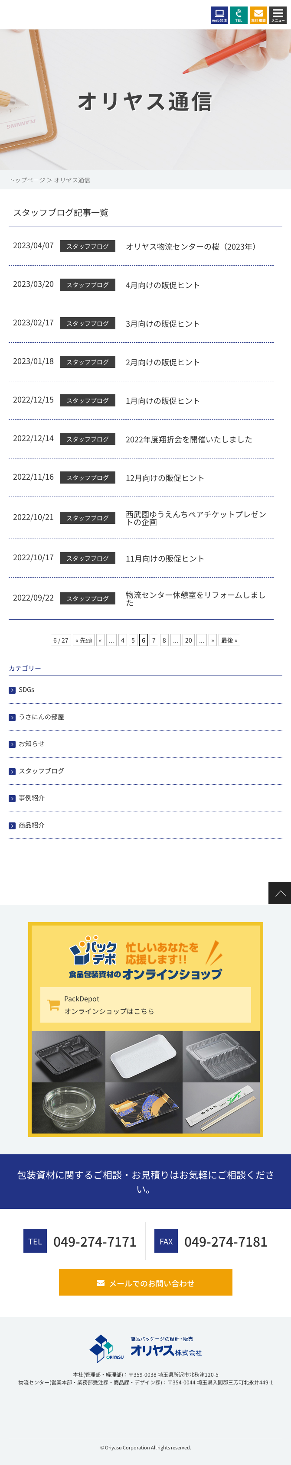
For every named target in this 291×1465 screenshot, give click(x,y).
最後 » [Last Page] (229, 640)
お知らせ (32, 743)
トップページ (27, 179)
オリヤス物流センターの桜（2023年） (193, 246)
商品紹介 (32, 824)
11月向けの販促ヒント (165, 558)
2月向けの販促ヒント (163, 361)
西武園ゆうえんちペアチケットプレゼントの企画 (196, 517)
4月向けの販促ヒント (163, 284)
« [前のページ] (100, 640)
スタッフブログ (41, 770)
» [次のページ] (212, 640)
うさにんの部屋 (41, 716)
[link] (30, 1409)
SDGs (26, 689)
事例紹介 (32, 797)
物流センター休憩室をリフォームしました (196, 598)
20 (188, 640)
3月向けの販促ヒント (163, 323)
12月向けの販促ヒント (165, 477)
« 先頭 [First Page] (83, 640)
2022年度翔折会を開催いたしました (189, 439)
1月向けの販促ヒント (163, 400)
